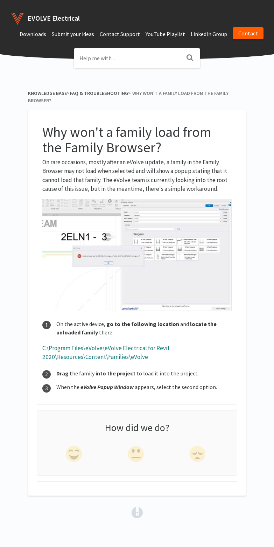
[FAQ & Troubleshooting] (99, 93)
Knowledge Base (47, 93)
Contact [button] (248, 33)
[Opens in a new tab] (137, 511)
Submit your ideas (73, 33)
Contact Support (120, 33)
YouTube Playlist (165, 33)
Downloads (33, 33)
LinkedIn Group (209, 33)
